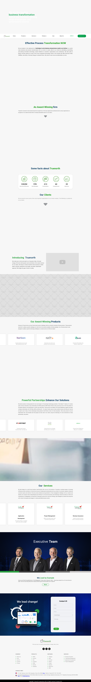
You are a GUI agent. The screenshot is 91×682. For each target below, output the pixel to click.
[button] (23, 36)
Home (14, 36)
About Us (62, 36)
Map (44, 673)
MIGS (34, 656)
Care (53, 36)
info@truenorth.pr (26, 676)
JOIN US (71, 35)
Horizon (34, 658)
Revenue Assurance (69, 656)
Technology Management (70, 658)
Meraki (50, 661)
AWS (50, 658)
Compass (35, 661)
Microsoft (51, 666)
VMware (50, 656)
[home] (7, 36)
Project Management (69, 661)
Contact (18, 661)
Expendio (35, 666)
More (45, 584)
